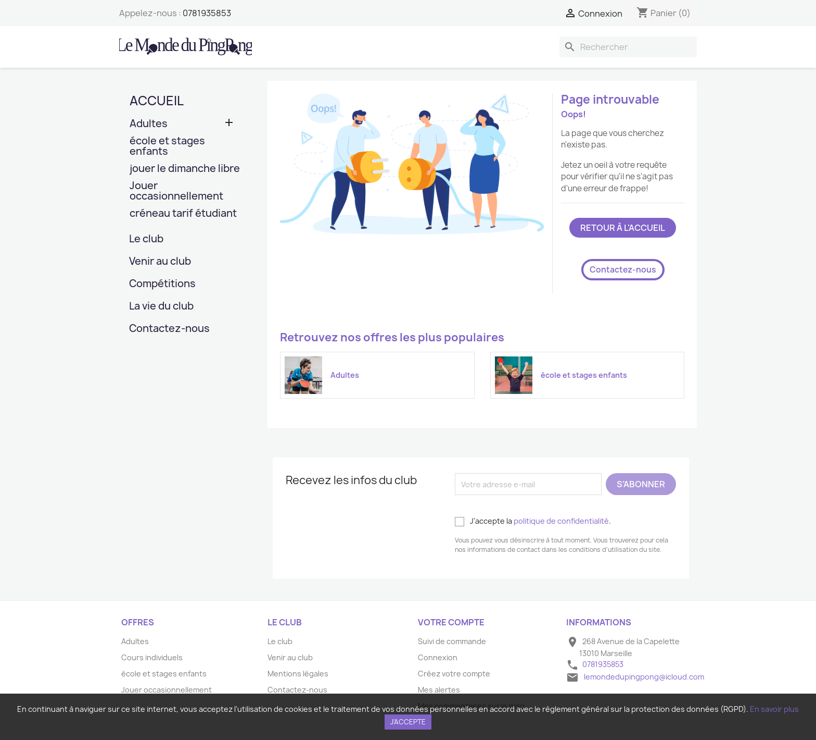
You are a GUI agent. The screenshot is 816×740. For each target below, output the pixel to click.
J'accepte (408, 721)
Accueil (157, 100)
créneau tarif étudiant (183, 214)
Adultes (149, 124)
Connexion (437, 657)
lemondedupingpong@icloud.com (644, 677)
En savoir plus (774, 709)
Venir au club (160, 262)
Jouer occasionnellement (176, 191)
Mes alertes (439, 690)
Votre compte (451, 622)
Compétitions (162, 284)
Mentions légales (297, 674)
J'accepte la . (533, 521)
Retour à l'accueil (622, 227)
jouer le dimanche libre (185, 169)
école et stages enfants (167, 146)
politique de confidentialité (561, 521)
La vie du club (161, 307)
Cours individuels (152, 657)
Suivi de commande (452, 641)
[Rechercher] (628, 46)
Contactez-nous (169, 329)
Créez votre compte (454, 674)
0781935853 (207, 13)
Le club (146, 239)
